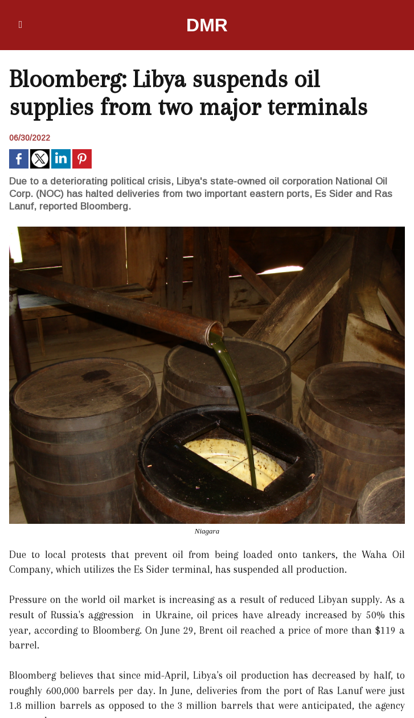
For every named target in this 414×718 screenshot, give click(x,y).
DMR (207, 25)
